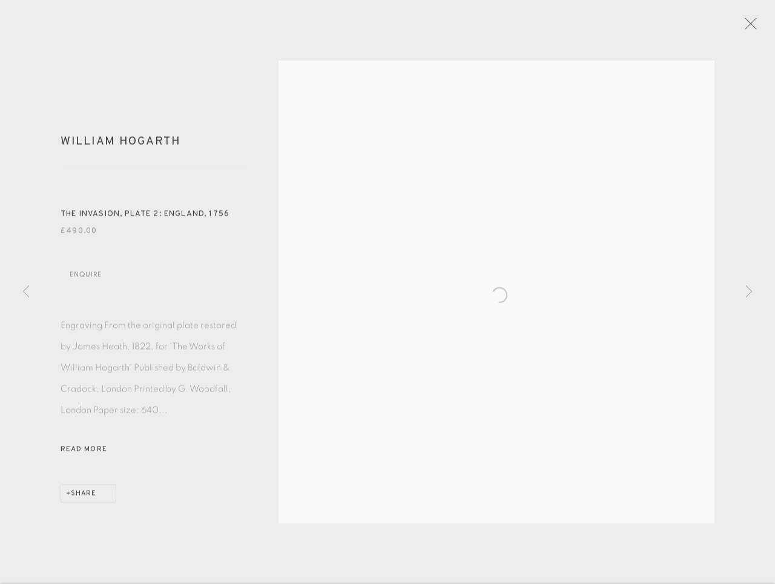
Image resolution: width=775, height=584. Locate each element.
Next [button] (749, 292)
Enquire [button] (86, 281)
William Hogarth (121, 148)
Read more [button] (84, 456)
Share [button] (83, 500)
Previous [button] (26, 292)
